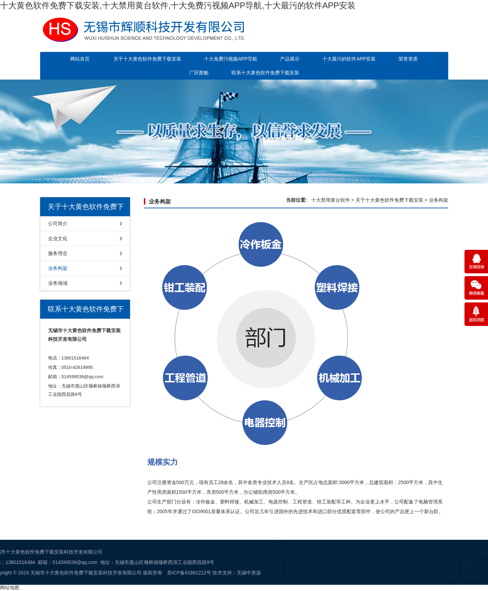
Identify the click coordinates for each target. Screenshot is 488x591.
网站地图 (9, 587)
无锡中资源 (134, 572)
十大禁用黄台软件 (330, 200)
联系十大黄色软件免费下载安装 (265, 72)
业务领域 (57, 283)
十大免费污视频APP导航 (230, 59)
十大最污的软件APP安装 (349, 59)
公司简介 (57, 223)
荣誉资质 (408, 59)
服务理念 (57, 253)
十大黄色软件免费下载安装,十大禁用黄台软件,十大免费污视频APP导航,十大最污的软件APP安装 (178, 5)
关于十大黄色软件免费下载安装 (147, 59)
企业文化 (57, 238)
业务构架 (57, 268)
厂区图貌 (199, 72)
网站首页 (80, 59)
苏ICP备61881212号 (75, 572)
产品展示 (290, 59)
